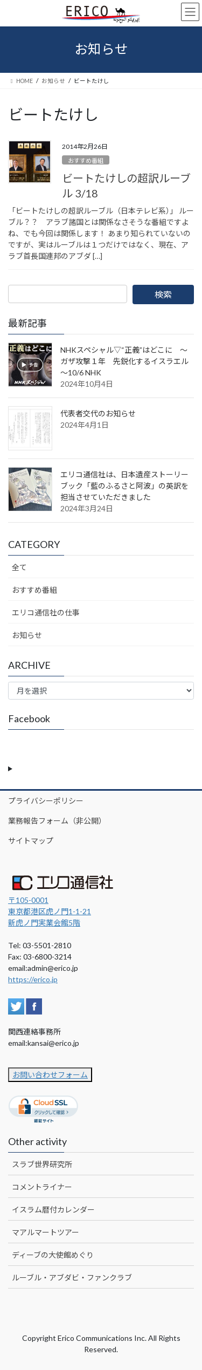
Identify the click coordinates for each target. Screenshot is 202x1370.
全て (19, 567)
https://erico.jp (33, 979)
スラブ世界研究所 (42, 1164)
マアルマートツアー (45, 1232)
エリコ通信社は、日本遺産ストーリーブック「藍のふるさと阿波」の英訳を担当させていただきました (124, 486)
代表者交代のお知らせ (98, 413)
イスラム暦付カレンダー (53, 1209)
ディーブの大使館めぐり (53, 1254)
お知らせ (27, 635)
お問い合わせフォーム (50, 1074)
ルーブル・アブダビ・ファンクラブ (72, 1277)
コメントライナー (42, 1186)
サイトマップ (30, 840)
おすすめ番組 (85, 160)
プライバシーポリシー (45, 800)
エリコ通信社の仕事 (46, 612)
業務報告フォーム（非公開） (57, 820)
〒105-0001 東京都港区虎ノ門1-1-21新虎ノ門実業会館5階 (49, 911)
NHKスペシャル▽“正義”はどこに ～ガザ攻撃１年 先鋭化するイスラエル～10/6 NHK (124, 361)
